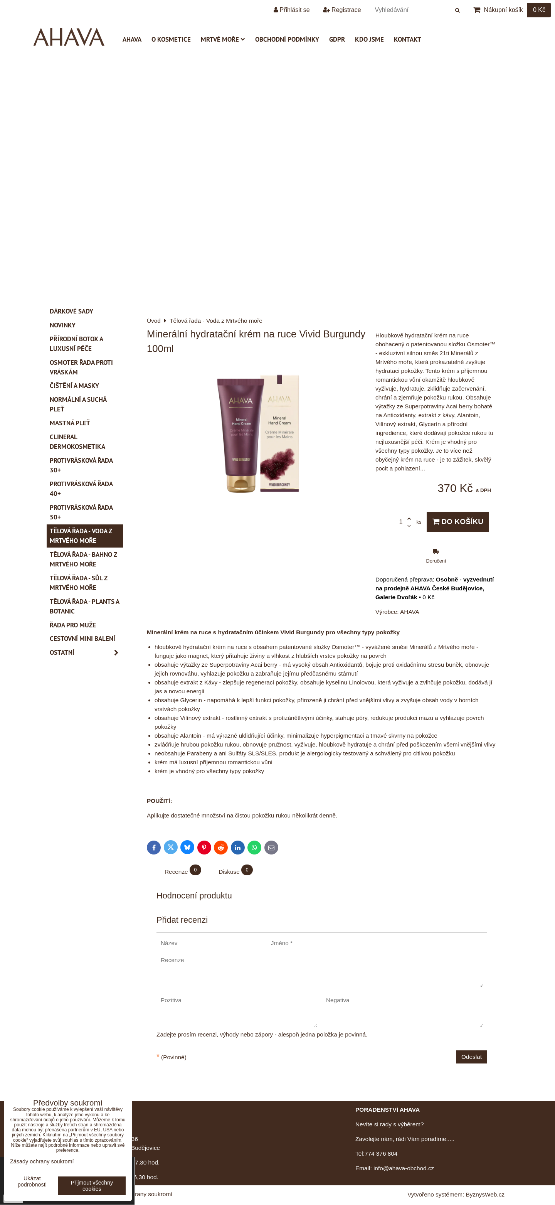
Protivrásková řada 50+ (81, 512)
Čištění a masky (74, 385)
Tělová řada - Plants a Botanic (84, 606)
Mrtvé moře (223, 39)
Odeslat (471, 1056)
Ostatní (86, 652)
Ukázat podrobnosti (32, 1182)
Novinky (63, 325)
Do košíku (457, 521)
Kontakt (407, 39)
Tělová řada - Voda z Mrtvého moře (81, 536)
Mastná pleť (70, 423)
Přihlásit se (292, 10)
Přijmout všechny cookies (92, 1186)
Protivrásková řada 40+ (81, 489)
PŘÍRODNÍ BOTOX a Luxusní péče (76, 344)
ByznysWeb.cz (485, 1194)
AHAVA (132, 39)
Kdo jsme (369, 39)
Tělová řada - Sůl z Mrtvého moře (79, 583)
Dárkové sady (71, 311)
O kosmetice (171, 39)
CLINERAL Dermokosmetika (77, 442)
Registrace (342, 10)
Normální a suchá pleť (78, 404)
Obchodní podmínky (287, 39)
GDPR (337, 39)
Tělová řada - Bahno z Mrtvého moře (83, 559)
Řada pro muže (73, 625)
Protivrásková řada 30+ (81, 465)
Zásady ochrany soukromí (138, 1194)
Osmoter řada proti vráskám (81, 367)
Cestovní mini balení (82, 638)
